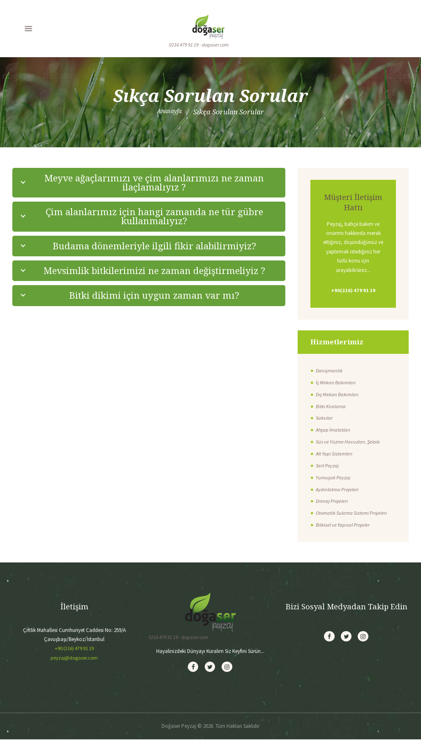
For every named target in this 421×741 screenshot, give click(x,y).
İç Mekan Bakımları (336, 382)
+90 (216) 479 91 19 (74, 648)
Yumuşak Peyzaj (333, 477)
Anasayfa (169, 112)
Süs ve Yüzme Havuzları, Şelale (349, 442)
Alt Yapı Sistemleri (335, 454)
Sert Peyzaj (328, 465)
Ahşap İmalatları (334, 430)
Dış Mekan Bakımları (338, 394)
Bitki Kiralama (331, 406)
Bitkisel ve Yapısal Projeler (344, 525)
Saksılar (324, 418)
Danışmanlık (329, 370)
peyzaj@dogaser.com (74, 658)
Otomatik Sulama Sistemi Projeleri (353, 513)
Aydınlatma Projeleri (338, 489)
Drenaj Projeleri (332, 501)
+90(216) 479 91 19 (353, 290)
